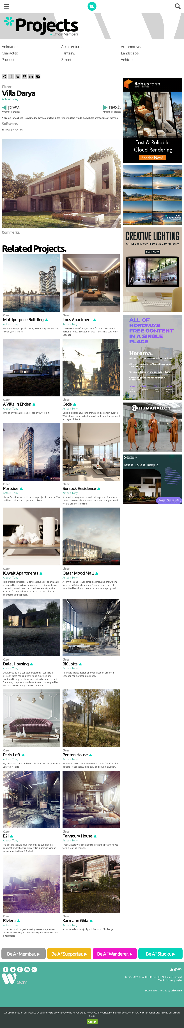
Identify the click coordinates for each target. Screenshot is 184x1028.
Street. (66, 59)
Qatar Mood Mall (81, 572)
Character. (10, 53)
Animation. (10, 46)
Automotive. (131, 46)
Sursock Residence (82, 488)
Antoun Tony (10, 99)
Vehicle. (127, 59)
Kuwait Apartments (23, 572)
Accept (92, 1021)
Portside (13, 488)
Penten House (78, 754)
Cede (70, 403)
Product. (8, 59)
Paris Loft (14, 754)
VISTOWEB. (176, 990)
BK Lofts (72, 663)
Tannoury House (80, 835)
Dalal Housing (18, 663)
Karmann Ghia (78, 920)
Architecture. (71, 46)
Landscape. (130, 53)
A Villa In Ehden (19, 403)
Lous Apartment (80, 319)
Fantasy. (68, 53)
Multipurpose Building (25, 319)
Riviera (11, 920)
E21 (8, 835)
